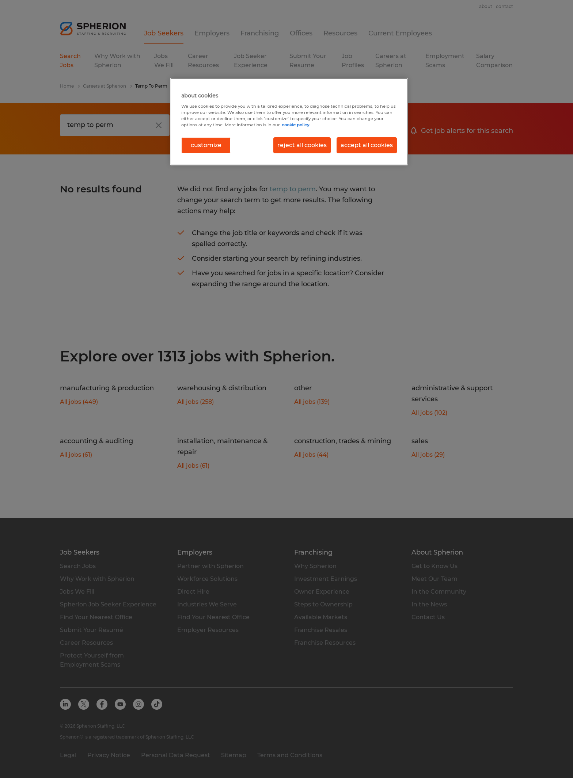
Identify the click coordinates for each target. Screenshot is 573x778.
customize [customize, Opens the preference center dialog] (206, 145)
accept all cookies (367, 145)
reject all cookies (302, 145)
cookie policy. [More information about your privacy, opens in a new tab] (296, 124)
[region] (289, 121)
